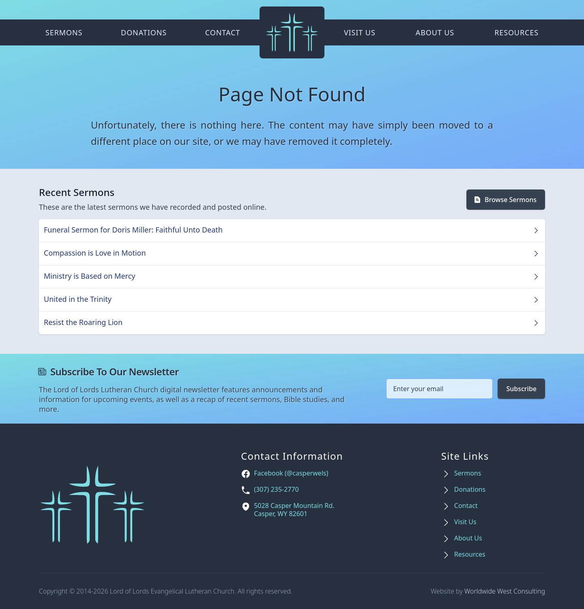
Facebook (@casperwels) (291, 473)
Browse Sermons (505, 199)
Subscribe (521, 388)
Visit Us (360, 32)
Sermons (63, 32)
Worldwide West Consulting (504, 591)
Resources (516, 32)
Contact (222, 32)
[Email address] (439, 389)
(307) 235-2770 (276, 489)
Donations (144, 32)
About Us (435, 32)
